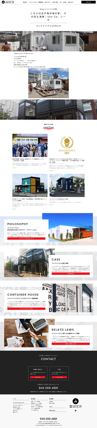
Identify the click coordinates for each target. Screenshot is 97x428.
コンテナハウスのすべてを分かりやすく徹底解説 (22, 298)
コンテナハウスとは (33, 2)
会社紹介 (65, 2)
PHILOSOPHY (17, 224)
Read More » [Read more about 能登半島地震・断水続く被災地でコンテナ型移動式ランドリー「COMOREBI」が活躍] (14, 167)
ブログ (60, 2)
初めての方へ (48, 2)
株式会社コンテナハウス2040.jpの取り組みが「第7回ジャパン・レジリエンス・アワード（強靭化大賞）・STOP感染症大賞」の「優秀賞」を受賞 (66, 160)
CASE (56, 260)
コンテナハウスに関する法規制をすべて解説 (65, 333)
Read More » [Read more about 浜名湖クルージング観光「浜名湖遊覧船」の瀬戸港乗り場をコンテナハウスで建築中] (14, 209)
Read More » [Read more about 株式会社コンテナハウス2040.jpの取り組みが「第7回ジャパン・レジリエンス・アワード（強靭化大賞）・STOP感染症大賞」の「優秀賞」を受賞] (51, 170)
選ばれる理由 (55, 2)
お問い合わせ (70, 2)
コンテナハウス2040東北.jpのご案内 (58, 199)
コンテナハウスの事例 (50, 9)
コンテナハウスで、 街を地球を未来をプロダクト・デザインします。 (22, 229)
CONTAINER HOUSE (23, 295)
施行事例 (25, 2)
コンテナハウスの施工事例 (60, 263)
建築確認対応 (41, 2)
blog (42, 9)
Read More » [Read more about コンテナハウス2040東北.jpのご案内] (51, 204)
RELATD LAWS (63, 330)
